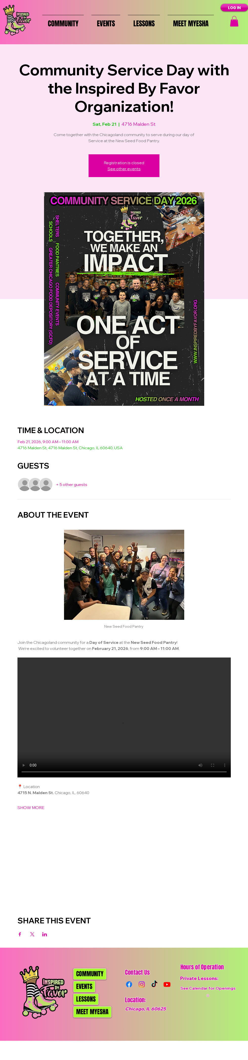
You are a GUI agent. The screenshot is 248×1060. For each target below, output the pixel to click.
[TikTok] (154, 984)
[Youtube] (167, 984)
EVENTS (84, 986)
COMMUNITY (90, 973)
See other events (124, 168)
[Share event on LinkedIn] (44, 934)
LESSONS (86, 999)
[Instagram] (142, 984)
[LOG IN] (234, 7)
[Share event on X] (32, 934)
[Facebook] (129, 984)
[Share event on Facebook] (19, 934)
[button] (234, 21)
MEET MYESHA (92, 1011)
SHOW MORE (30, 807)
